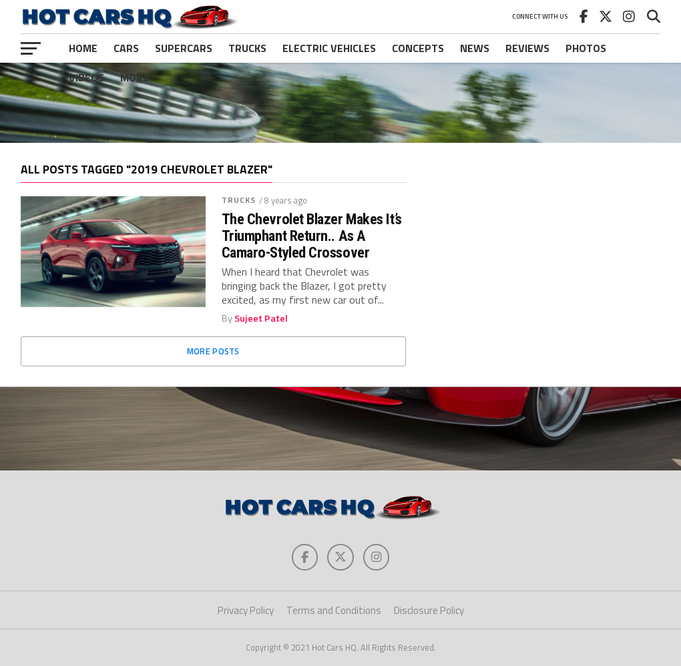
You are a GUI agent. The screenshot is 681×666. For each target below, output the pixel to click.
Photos (585, 48)
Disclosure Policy (429, 610)
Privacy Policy (246, 610)
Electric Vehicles (329, 48)
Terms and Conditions (333, 610)
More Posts (213, 351)
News (474, 48)
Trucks (247, 48)
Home (83, 48)
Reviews (527, 48)
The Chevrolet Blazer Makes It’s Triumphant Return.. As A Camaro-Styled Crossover (312, 235)
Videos (86, 77)
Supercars (183, 48)
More (134, 77)
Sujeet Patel (261, 318)
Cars (126, 48)
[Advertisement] (340, 103)
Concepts (418, 48)
